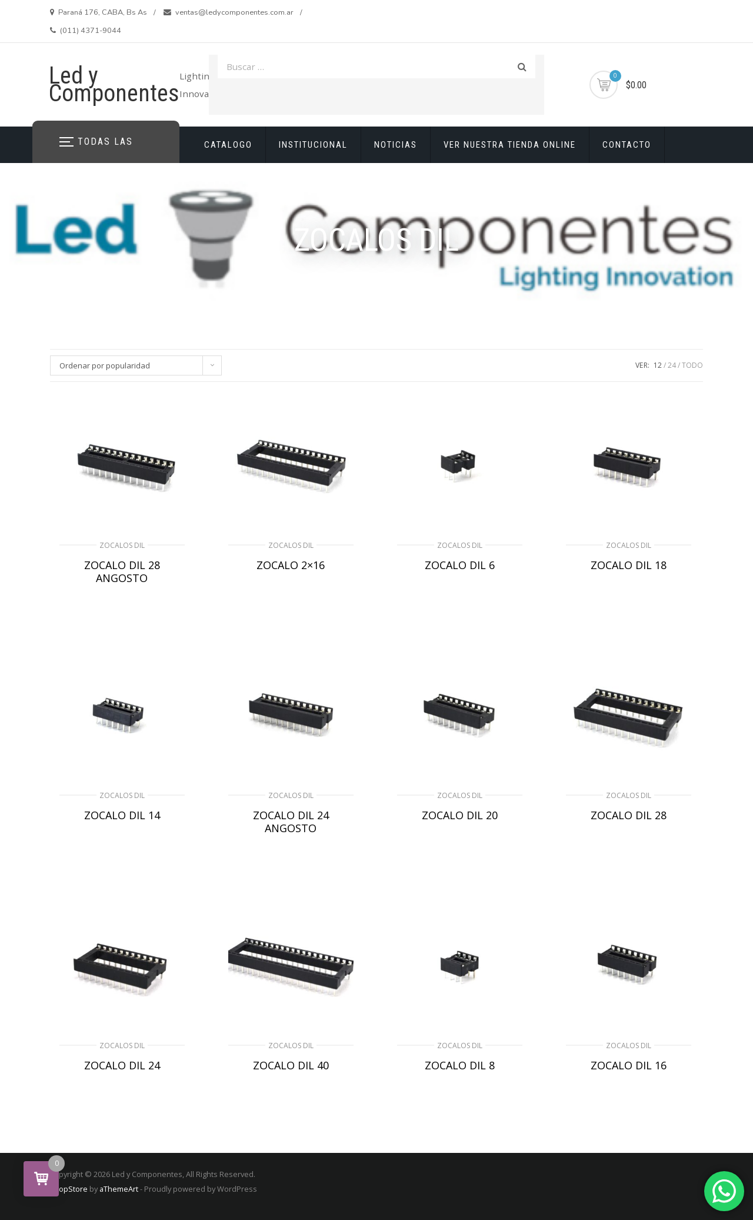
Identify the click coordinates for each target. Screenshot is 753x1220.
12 (658, 365)
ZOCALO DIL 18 (629, 565)
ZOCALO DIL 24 (122, 1065)
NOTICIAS (395, 144)
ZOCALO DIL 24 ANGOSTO (291, 822)
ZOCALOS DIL (122, 545)
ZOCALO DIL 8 (460, 1065)
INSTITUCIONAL (313, 144)
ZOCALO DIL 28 (629, 815)
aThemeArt (118, 1189)
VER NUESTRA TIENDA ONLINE (510, 144)
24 (672, 365)
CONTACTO (626, 144)
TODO (692, 365)
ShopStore (68, 1189)
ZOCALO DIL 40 (291, 1065)
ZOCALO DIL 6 (460, 565)
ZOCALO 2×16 (290, 565)
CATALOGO (228, 144)
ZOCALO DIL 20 (460, 815)
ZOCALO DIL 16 (629, 1065)
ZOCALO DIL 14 (122, 815)
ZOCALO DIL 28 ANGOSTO (122, 571)
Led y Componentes (114, 84)
